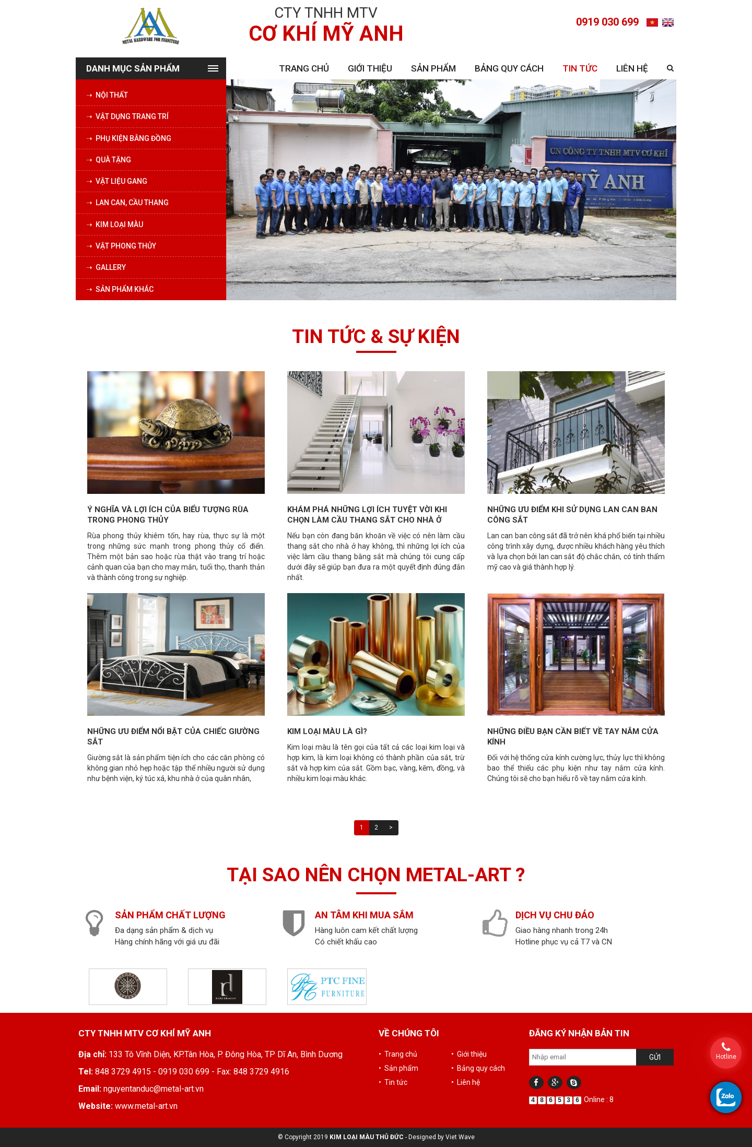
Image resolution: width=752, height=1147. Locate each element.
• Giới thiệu (469, 1054)
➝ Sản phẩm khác (120, 289)
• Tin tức (393, 1082)
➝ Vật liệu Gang (116, 181)
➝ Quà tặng (108, 160)
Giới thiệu (370, 68)
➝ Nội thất (107, 95)
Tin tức (579, 68)
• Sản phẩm (398, 1068)
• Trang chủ (398, 1054)
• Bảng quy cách (478, 1068)
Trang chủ (304, 68)
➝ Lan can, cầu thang (127, 202)
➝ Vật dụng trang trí (127, 116)
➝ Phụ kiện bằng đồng (128, 138)
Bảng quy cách (509, 68)
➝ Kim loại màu (114, 224)
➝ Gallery (106, 267)
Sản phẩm (433, 68)
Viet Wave (460, 1137)
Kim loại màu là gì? (327, 731)
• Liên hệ (465, 1082)
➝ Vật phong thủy (121, 246)
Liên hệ (632, 68)
